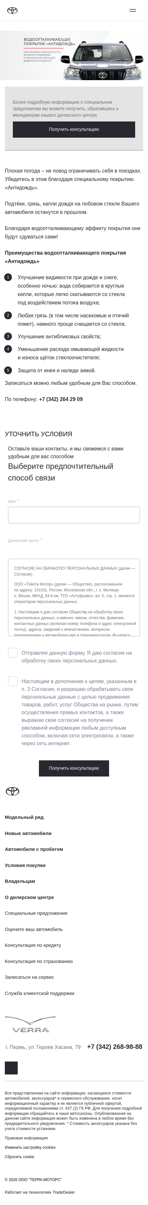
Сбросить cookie (19, 1157)
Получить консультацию (74, 129)
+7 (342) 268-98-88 (115, 1046)
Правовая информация (26, 1138)
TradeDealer (64, 1192)
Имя (11, 501)
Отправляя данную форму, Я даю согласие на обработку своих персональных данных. (77, 656)
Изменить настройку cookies (30, 1147)
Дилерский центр (23, 541)
